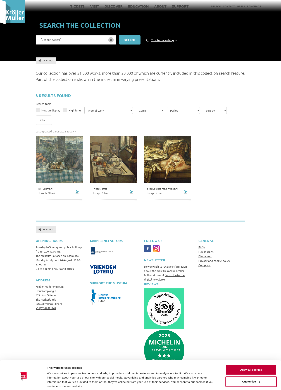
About (160, 6)
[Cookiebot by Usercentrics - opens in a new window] (23, 383)
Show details (55, 382)
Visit (94, 6)
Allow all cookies (251, 356)
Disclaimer (205, 256)
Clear (43, 120)
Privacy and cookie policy (214, 260)
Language (254, 6)
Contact (229, 6)
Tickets (77, 6)
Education (138, 6)
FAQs (201, 247)
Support (180, 6)
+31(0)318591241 (46, 308)
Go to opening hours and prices (55, 268)
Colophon (204, 265)
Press (241, 6)
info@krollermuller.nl (49, 303)
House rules (205, 251)
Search (216, 6)
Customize (251, 368)
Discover (113, 6)
